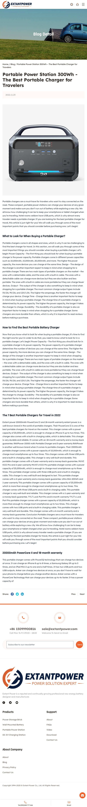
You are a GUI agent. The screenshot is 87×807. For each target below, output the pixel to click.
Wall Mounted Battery (13, 724)
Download (51, 735)
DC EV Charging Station (14, 735)
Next (82, 594)
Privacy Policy (9, 767)
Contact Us (52, 740)
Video (49, 729)
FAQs (49, 724)
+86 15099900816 (23, 629)
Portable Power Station (14, 729)
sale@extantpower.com (59, 629)
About (49, 719)
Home (5, 64)
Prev (73, 594)
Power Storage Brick (12, 719)
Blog (12, 64)
